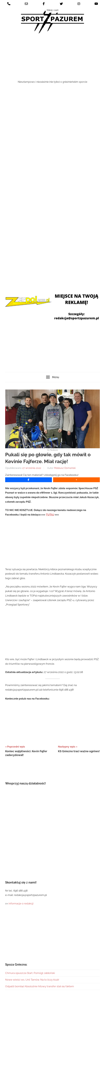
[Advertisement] (52, 57)
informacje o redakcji (21, 856)
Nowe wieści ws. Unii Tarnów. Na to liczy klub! (32, 932)
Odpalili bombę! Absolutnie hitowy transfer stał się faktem (39, 939)
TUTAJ (50, 467)
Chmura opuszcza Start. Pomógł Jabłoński (30, 925)
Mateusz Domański (64, 421)
